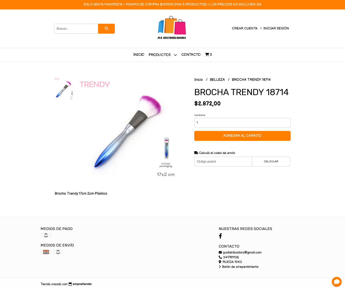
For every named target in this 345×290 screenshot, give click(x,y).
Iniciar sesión (276, 28)
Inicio (138, 55)
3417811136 (229, 257)
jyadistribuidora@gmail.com (240, 252)
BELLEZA (218, 80)
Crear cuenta (244, 28)
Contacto (191, 55)
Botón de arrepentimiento (239, 267)
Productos (163, 55)
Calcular (271, 161)
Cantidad (199, 115)
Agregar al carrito (242, 136)
